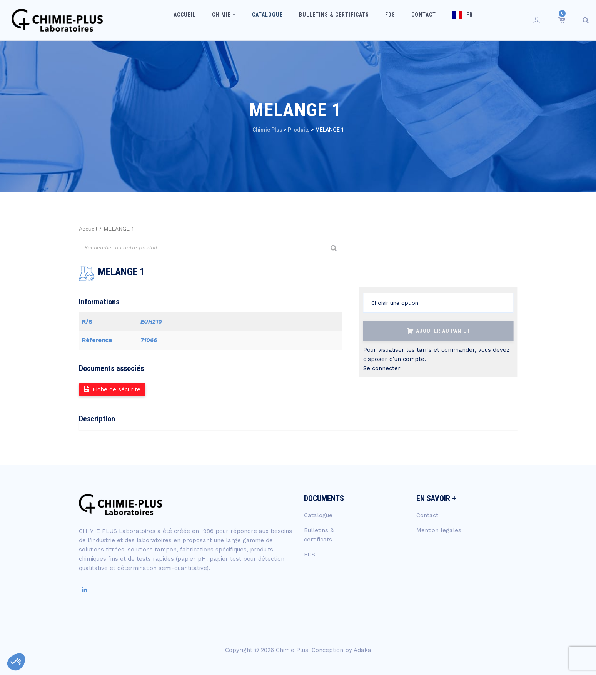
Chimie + (237, 20)
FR (457, 20)
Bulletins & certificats (337, 20)
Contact (416, 20)
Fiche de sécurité (111, 389)
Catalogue (275, 20)
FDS (388, 20)
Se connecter (382, 368)
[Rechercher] (334, 248)
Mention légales (438, 530)
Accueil (203, 20)
